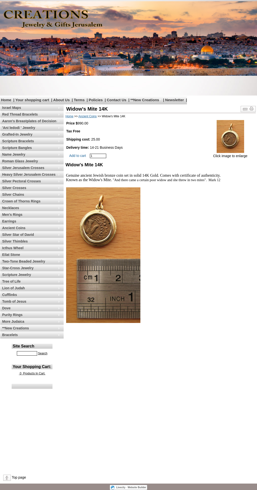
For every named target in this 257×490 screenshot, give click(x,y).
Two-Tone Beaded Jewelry (23, 261)
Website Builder (137, 487)
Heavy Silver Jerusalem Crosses (29, 174)
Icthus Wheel (13, 248)
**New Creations (144, 100)
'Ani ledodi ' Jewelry (18, 128)
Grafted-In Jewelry (17, 134)
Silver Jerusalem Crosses (23, 168)
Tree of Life (11, 281)
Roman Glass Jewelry (20, 161)
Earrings (9, 221)
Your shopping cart (32, 100)
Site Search (23, 346)
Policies (96, 100)
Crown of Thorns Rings (21, 201)
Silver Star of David (18, 235)
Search (42, 353)
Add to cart (77, 156)
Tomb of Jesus (14, 301)
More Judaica (13, 321)
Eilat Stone (11, 255)
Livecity (120, 487)
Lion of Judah (13, 288)
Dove (6, 308)
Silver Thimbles (15, 241)
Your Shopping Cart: (32, 367)
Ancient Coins (14, 228)
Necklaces (10, 208)
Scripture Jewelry (16, 275)
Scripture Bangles (17, 148)
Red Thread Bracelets (20, 114)
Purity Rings (12, 315)
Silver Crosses (14, 188)
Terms (79, 100)
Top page (19, 477)
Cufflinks (9, 295)
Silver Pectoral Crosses (21, 181)
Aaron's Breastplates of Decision (29, 121)
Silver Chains (13, 194)
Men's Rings (12, 215)
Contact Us (116, 100)
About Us (61, 100)
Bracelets (10, 335)
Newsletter (174, 100)
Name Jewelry (13, 154)
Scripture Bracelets (18, 141)
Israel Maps (11, 108)
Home (6, 100)
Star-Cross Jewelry (18, 268)
